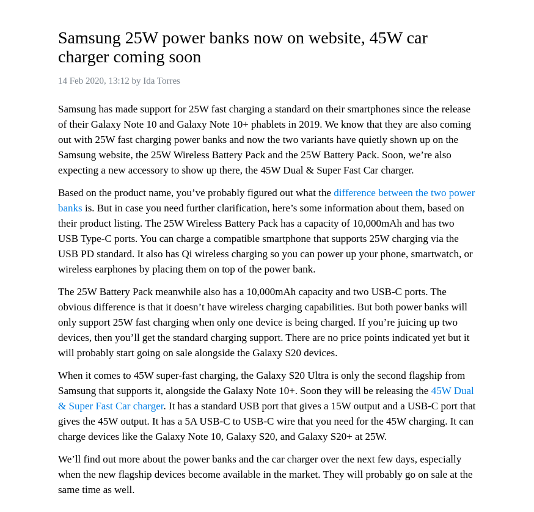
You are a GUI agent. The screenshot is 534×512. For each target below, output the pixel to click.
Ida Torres (161, 81)
